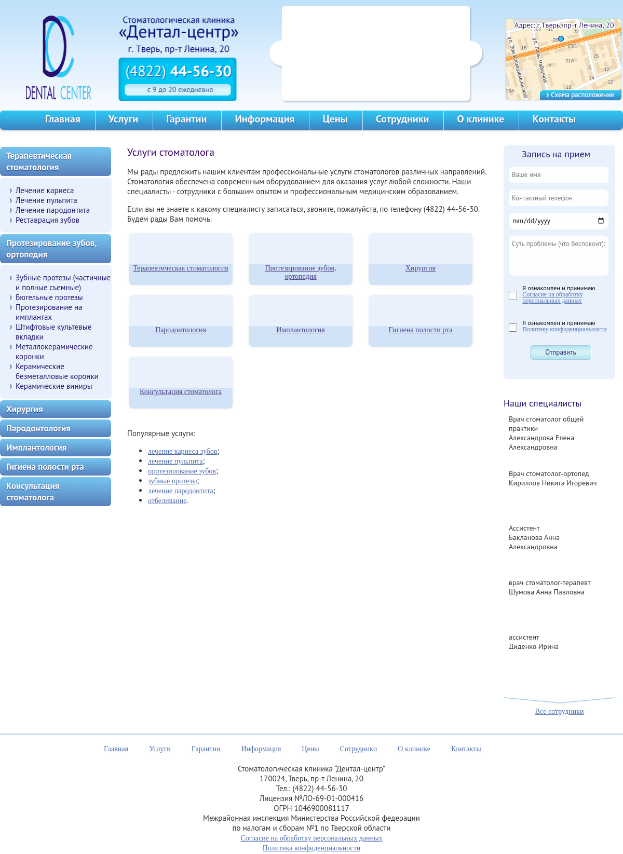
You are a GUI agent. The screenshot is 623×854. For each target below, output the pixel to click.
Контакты (554, 119)
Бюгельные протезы (49, 297)
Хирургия (420, 268)
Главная (62, 119)
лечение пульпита (175, 461)
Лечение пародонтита (53, 210)
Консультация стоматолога (181, 392)
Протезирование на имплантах (49, 312)
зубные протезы (172, 481)
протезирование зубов (182, 471)
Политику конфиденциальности (564, 329)
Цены (334, 119)
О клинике (480, 119)
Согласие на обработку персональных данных (552, 297)
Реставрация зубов (47, 220)
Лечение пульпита (46, 200)
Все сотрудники (559, 711)
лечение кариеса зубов (183, 451)
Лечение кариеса (45, 190)
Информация (264, 119)
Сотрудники (402, 119)
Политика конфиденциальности (312, 848)
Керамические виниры (54, 386)
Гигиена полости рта (421, 330)
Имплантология (300, 330)
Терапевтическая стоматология (180, 268)
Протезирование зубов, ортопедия (300, 272)
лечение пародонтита (180, 491)
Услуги (123, 119)
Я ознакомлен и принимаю (558, 294)
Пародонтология (180, 330)
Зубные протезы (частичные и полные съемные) (63, 282)
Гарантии (186, 119)
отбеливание (167, 501)
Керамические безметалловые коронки (57, 371)
